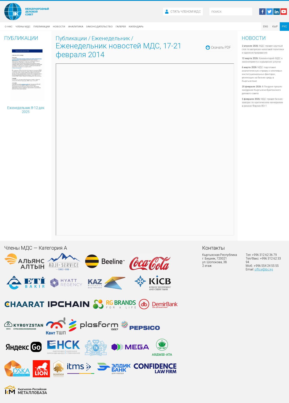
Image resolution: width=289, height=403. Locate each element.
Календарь (136, 26)
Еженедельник (111, 38)
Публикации (41, 26)
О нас (8, 26)
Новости (59, 26)
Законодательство (99, 26)
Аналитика (75, 26)
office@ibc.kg (264, 269)
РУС (284, 26)
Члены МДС (22, 26)
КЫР (275, 26)
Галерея (121, 26)
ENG (265, 26)
